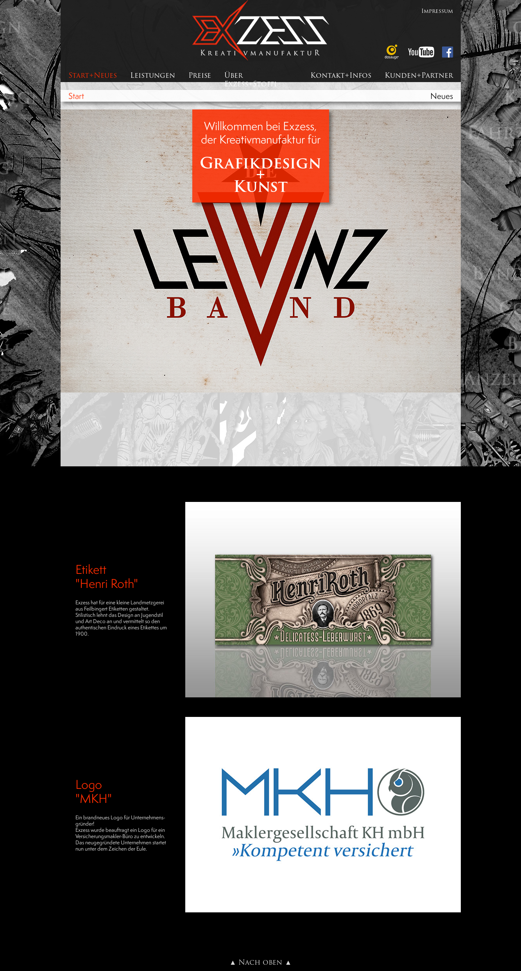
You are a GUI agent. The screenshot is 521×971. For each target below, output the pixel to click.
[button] (323, 599)
